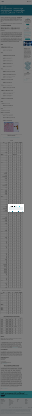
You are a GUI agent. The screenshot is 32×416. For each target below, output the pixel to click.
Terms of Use (19, 206)
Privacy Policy (16, 206)
